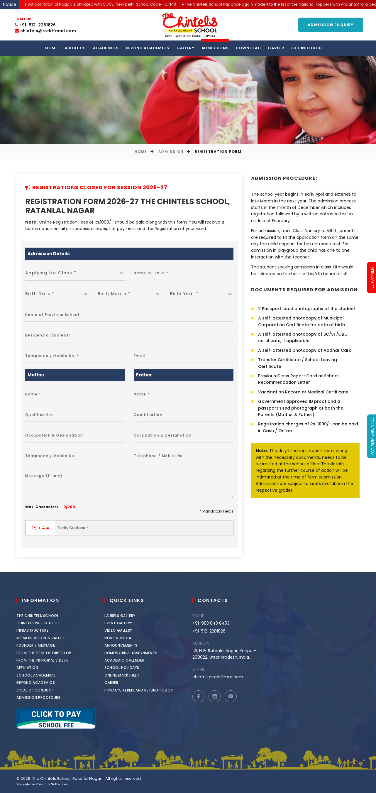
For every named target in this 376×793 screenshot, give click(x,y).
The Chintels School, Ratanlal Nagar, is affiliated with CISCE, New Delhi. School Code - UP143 (99, 4)
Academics (106, 48)
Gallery (185, 48)
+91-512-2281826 (35, 25)
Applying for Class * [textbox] (50, 273)
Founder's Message (38, 645)
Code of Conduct (38, 690)
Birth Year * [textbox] (184, 294)
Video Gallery (127, 630)
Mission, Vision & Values (43, 637)
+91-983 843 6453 (216, 623)
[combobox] (75, 273)
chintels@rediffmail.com (45, 31)
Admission (171, 151)
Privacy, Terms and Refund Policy (148, 690)
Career (276, 48)
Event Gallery (127, 622)
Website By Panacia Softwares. (42, 784)
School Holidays (131, 667)
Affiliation (30, 667)
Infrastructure (35, 630)
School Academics (39, 675)
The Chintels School (40, 615)
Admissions (215, 48)
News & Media (127, 637)
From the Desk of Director (46, 652)
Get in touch (306, 48)
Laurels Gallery (129, 615)
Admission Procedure (41, 697)
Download (248, 48)
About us (75, 48)
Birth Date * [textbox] (40, 294)
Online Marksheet (131, 675)
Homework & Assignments (140, 652)
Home (51, 48)
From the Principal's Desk (45, 660)
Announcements (130, 645)
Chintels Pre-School (40, 622)
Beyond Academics (148, 48)
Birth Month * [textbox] (114, 294)
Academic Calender (133, 660)
